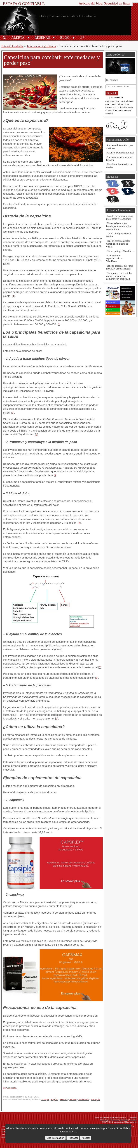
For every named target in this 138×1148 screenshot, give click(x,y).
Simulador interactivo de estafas (119, 166)
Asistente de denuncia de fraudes (119, 158)
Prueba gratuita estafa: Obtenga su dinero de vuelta (118, 243)
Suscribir (112, 93)
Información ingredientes (41, 46)
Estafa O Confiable (24, 3)
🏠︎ (4, 37)
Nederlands (83, 1099)
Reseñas (42, 37)
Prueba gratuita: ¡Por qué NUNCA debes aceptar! (119, 267)
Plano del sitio (131, 1122)
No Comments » (10, 1088)
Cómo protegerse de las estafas (118, 235)
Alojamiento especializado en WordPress (114, 258)
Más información (55, 1138)
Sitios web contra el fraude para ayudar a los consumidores (118, 226)
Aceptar (86, 1138)
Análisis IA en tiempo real (120, 152)
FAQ (111, 1122)
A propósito (119, 1122)
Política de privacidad (119, 1120)
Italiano (72, 1099)
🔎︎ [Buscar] (82, 37)
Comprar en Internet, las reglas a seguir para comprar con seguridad (119, 276)
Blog (64, 37)
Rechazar (73, 1138)
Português (95, 1099)
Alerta (17, 37)
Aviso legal (104, 1120)
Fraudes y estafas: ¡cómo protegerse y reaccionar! (119, 217)
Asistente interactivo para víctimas (119, 147)
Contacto (133, 1120)
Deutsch (63, 1099)
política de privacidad (122, 107)
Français (45, 1099)
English (54, 1099)
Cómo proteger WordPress (120, 251)
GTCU (105, 1122)
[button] (28, 37)
